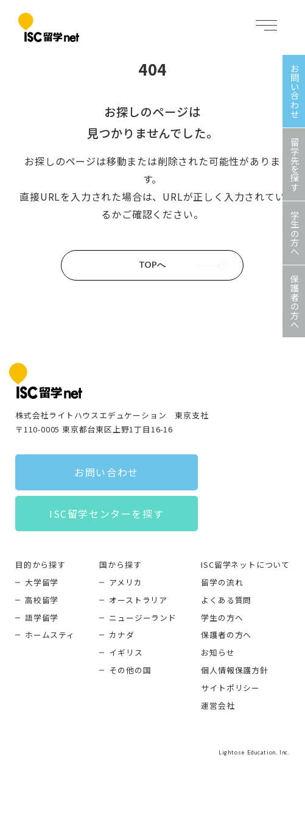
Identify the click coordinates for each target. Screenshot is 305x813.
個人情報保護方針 (234, 670)
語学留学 (41, 617)
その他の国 (130, 670)
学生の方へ (222, 617)
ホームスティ (50, 634)
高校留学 (41, 600)
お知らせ (217, 652)
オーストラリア (138, 600)
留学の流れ (222, 582)
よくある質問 (226, 600)
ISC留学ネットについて (245, 564)
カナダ (121, 634)
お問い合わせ (106, 472)
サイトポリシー (230, 687)
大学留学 (41, 582)
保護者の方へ (226, 634)
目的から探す (40, 564)
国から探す (120, 564)
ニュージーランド (142, 617)
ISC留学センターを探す (106, 513)
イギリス (125, 652)
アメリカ (125, 582)
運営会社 (217, 705)
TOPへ (152, 265)
